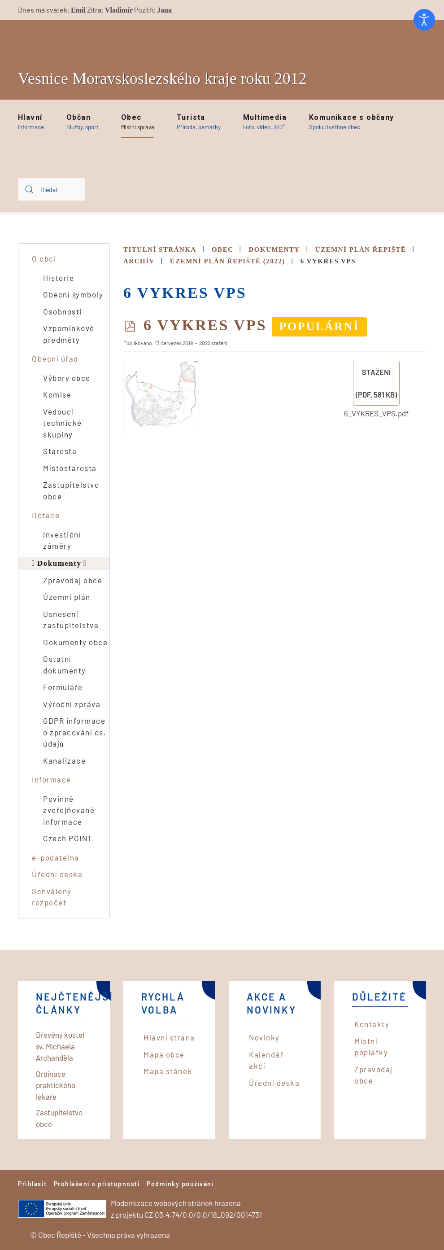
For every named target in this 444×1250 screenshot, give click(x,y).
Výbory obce (67, 377)
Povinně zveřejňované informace (69, 810)
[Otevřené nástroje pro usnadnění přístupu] (424, 20)
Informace (51, 779)
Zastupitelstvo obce (71, 490)
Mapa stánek (168, 1070)
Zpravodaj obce (72, 580)
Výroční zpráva (71, 703)
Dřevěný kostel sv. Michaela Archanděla (60, 1046)
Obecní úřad (55, 358)
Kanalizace (64, 760)
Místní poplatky (371, 1046)
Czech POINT (68, 838)
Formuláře (63, 686)
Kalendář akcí (266, 1060)
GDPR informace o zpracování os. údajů (74, 732)
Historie (58, 277)
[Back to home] (76, 41)
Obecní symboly (73, 294)
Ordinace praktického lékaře (55, 1085)
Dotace (46, 515)
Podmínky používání (180, 1184)
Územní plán (67, 596)
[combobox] (51, 189)
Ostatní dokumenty (64, 664)
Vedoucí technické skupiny (62, 423)
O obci (44, 258)
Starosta (60, 450)
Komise (57, 394)
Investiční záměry (62, 540)
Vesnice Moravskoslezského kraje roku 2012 (162, 78)
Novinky (264, 1037)
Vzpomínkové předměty (69, 333)
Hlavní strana (169, 1037)
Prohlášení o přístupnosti (97, 1184)
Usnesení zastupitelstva (71, 619)
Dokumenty (59, 563)
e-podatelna (55, 857)
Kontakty (371, 1023)
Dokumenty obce (75, 642)
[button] (31, 122)
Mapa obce (164, 1054)
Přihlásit (32, 1184)
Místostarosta (70, 467)
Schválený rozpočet (52, 897)
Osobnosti (62, 311)
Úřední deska (57, 874)
